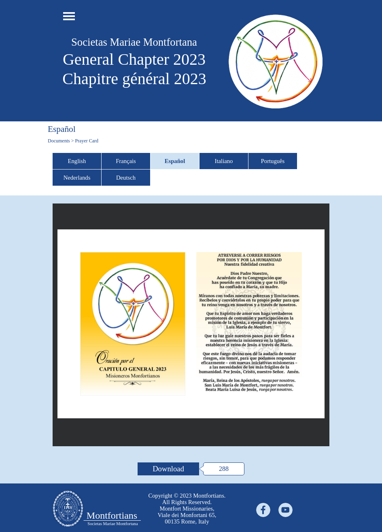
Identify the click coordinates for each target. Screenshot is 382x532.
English (77, 161)
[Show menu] (69, 16)
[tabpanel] (187, 508)
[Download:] (168, 469)
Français (126, 161)
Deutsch (126, 177)
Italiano (224, 161)
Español (175, 161)
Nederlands (77, 177)
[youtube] (285, 510)
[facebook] (263, 510)
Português (273, 161)
